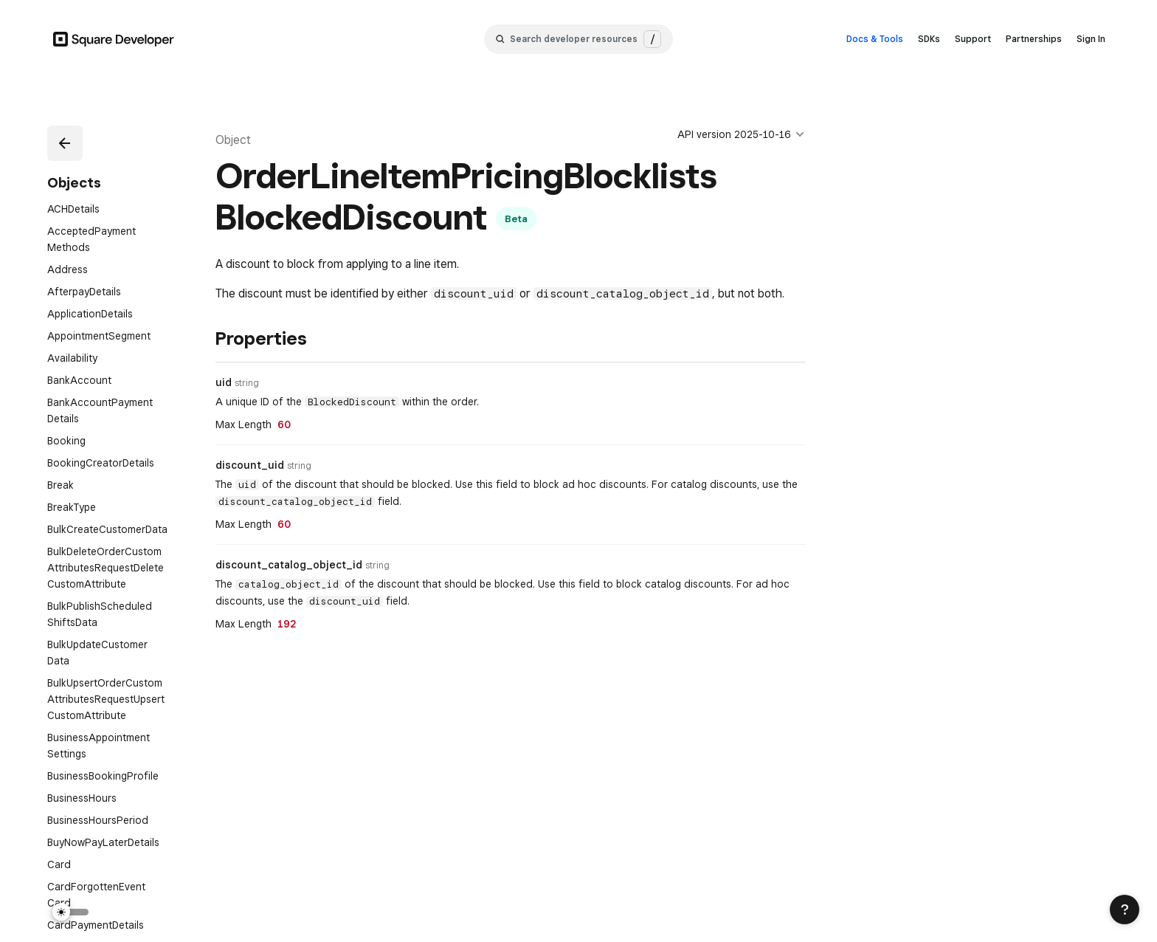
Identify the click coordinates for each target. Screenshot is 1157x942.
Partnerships (1034, 38)
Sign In (1091, 38)
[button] (65, 143)
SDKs (929, 38)
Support (973, 38)
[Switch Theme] (70, 912)
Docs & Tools (874, 38)
